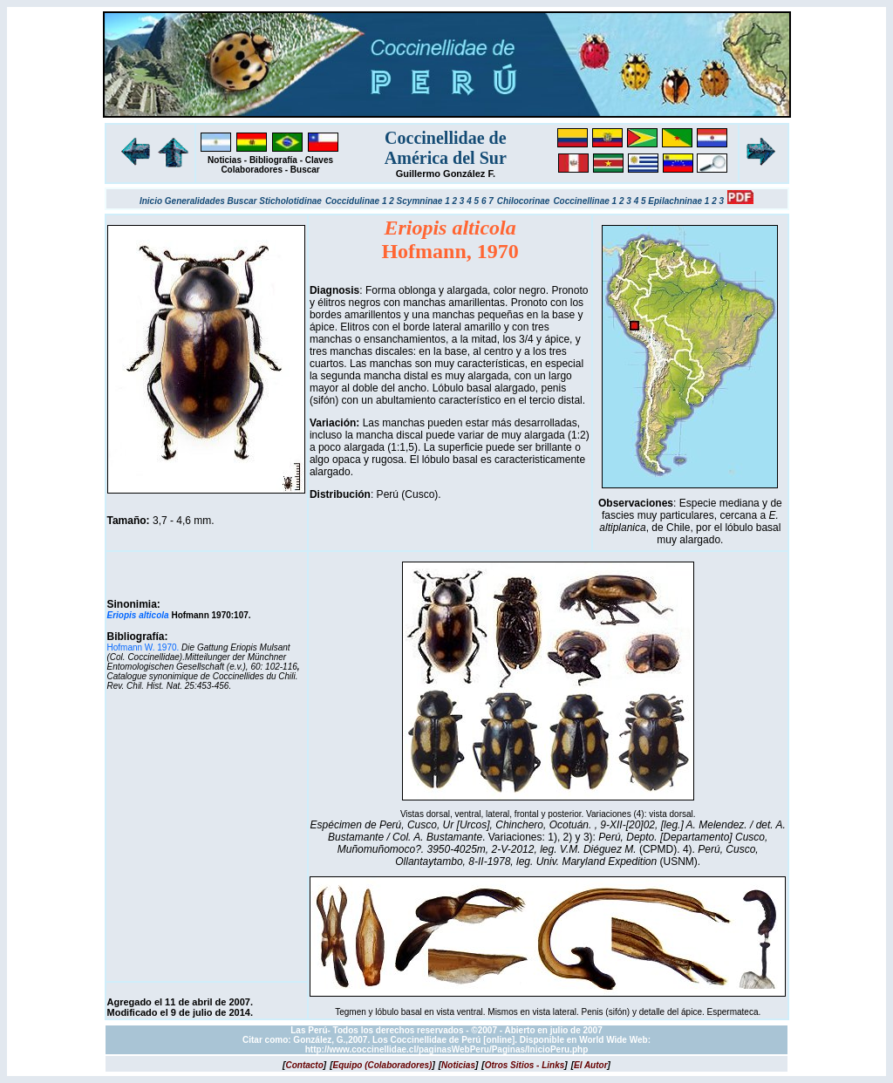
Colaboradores (252, 169)
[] (304, 1065)
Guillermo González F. (445, 173)
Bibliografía (273, 160)
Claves (319, 160)
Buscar (305, 169)
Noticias (225, 160)
